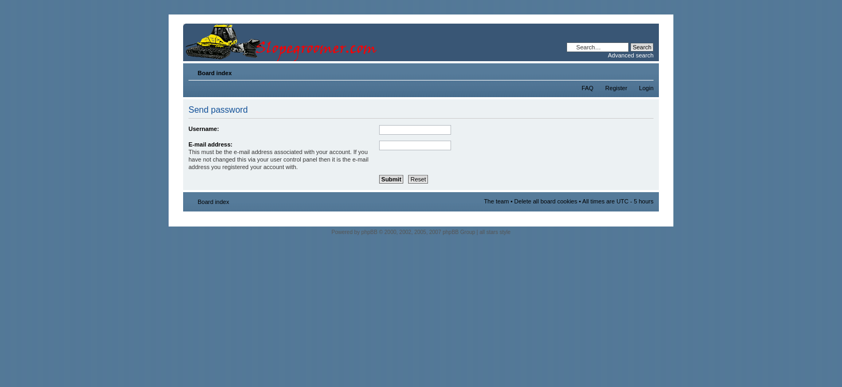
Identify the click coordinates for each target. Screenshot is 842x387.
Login (646, 88)
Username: (203, 129)
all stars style (495, 232)
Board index (215, 73)
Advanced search (631, 55)
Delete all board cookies (545, 201)
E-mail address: (210, 144)
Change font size (646, 71)
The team (496, 201)
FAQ (587, 88)
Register (616, 88)
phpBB (369, 232)
